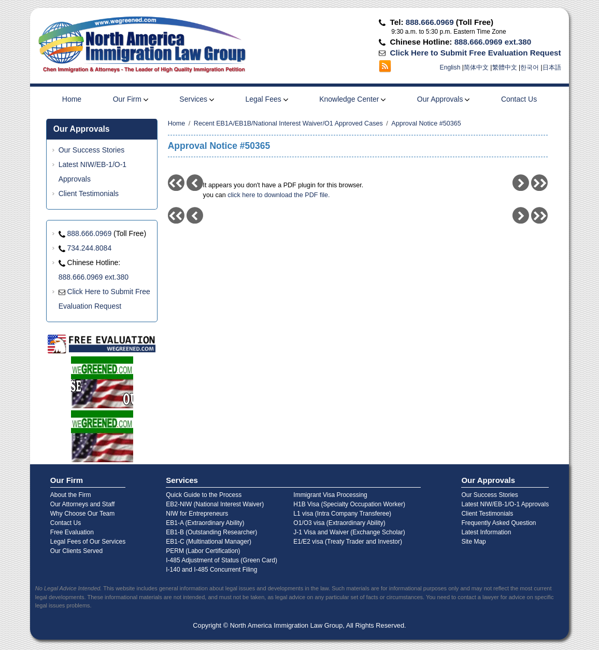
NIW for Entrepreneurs (197, 513)
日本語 (552, 67)
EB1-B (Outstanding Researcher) (211, 532)
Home (71, 99)
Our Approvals (443, 99)
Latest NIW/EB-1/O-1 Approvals (505, 504)
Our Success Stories (92, 150)
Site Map (473, 541)
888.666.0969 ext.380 (493, 41)
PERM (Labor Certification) (203, 551)
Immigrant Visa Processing (330, 495)
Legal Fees (266, 99)
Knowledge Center (352, 99)
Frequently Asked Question (498, 523)
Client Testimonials (89, 193)
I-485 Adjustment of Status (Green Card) (221, 560)
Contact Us (519, 99)
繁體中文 (504, 67)
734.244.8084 (89, 248)
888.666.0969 (430, 22)
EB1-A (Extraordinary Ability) (205, 523)
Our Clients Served (76, 551)
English (450, 67)
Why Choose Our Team (82, 513)
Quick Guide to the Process (203, 495)
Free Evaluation (72, 532)
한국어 (529, 67)
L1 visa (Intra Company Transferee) (342, 513)
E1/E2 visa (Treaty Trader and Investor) (347, 541)
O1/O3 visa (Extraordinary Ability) (339, 523)
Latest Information (486, 532)
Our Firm (130, 99)
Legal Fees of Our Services (87, 541)
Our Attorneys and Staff (82, 504)
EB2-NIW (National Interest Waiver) (215, 504)
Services (196, 99)
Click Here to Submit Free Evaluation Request (475, 52)
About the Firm (70, 495)
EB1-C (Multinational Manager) (208, 541)
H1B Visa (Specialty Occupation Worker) (349, 504)
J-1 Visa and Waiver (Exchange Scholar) (349, 532)
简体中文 (476, 67)
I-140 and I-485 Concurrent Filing (211, 569)
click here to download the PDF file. (278, 195)
